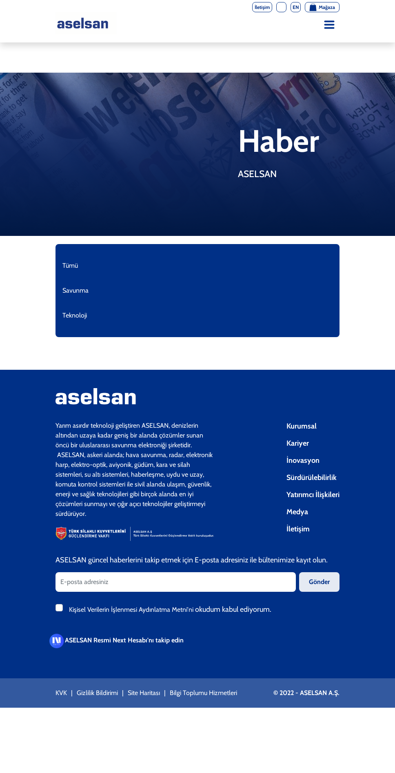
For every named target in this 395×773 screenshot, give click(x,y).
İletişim (298, 528)
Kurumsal (301, 426)
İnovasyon (303, 460)
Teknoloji (74, 315)
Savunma (75, 290)
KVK (61, 693)
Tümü (70, 265)
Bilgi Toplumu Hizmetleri (203, 693)
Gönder (319, 582)
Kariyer (297, 443)
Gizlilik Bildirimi (97, 693)
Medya (297, 511)
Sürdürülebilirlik (311, 477)
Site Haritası (144, 693)
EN (296, 7)
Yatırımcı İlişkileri (313, 494)
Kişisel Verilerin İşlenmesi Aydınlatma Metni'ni (132, 609)
